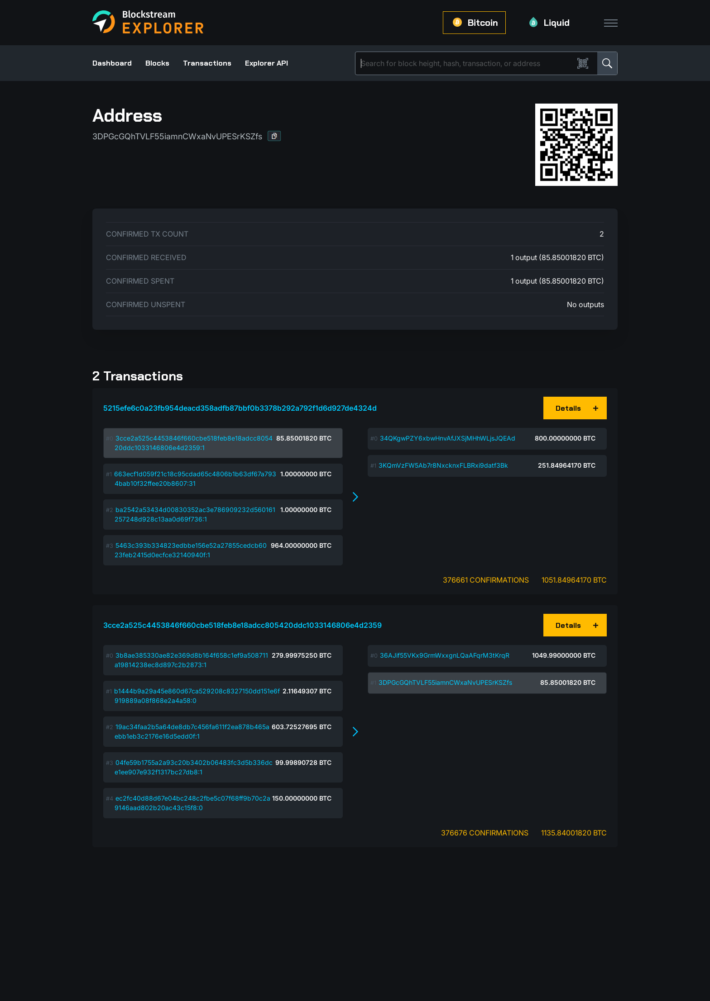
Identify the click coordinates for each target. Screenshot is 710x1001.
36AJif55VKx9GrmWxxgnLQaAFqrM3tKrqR (444, 655)
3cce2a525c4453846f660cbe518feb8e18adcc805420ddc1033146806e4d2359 (242, 625)
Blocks (157, 63)
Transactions (207, 63)
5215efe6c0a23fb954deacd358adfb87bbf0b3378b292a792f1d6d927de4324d (240, 408)
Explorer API (266, 63)
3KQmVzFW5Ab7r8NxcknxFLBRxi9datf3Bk (443, 465)
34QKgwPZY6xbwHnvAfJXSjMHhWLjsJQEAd (447, 438)
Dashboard (112, 63)
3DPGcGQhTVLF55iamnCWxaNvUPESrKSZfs (445, 682)
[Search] (466, 63)
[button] (274, 136)
